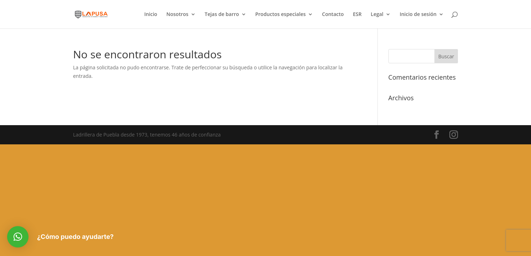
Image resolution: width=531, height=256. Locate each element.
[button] (18, 236)
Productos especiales (280, 14)
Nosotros (177, 14)
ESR (357, 14)
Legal (377, 14)
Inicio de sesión (418, 14)
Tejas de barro (222, 14)
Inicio (150, 14)
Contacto (333, 14)
